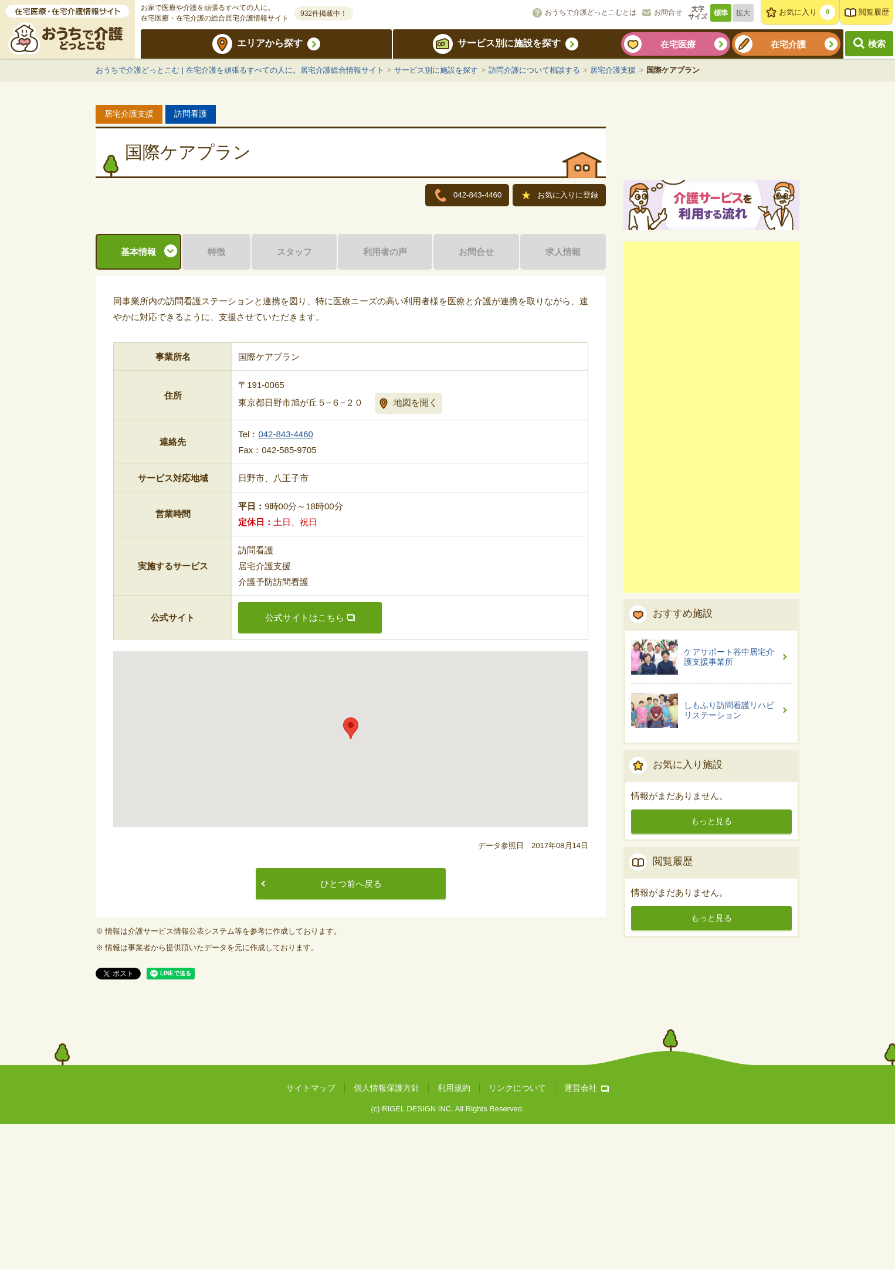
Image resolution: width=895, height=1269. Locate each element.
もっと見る (711, 957)
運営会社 (586, 1232)
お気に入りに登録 (561, 196)
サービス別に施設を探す (509, 43)
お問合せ (668, 12)
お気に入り (807, 12)
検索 (877, 44)
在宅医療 (678, 44)
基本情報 (138, 397)
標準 (721, 13)
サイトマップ (310, 1232)
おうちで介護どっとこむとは (590, 12)
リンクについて (517, 1232)
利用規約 (454, 1232)
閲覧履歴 (874, 12)
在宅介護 (788, 44)
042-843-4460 (285, 579)
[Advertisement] (711, 553)
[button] (350, 873)
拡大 (743, 13)
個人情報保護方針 (386, 1232)
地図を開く (416, 547)
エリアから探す (270, 43)
